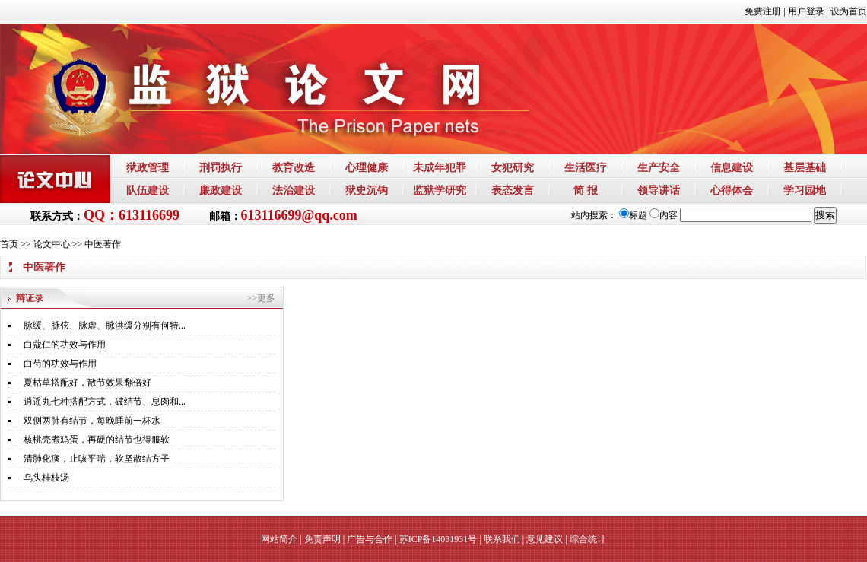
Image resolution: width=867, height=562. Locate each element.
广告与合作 (369, 539)
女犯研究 (512, 167)
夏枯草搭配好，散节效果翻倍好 (87, 382)
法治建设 (293, 190)
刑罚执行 (220, 167)
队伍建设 (147, 190)
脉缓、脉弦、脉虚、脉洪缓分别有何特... (105, 325)
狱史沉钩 (366, 190)
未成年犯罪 (439, 167)
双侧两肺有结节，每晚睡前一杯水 (92, 420)
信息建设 (731, 167)
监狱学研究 (439, 190)
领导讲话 (658, 190)
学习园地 (804, 190)
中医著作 (102, 244)
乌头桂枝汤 (46, 477)
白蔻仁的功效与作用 (65, 344)
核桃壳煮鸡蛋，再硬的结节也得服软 (97, 439)
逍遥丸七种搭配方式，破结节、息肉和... (105, 401)
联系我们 (502, 539)
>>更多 (260, 298)
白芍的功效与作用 (60, 363)
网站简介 (279, 539)
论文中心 (51, 244)
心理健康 (366, 167)
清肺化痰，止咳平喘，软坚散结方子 (97, 458)
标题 (633, 215)
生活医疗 (585, 167)
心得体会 (731, 190)
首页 (9, 244)
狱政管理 (147, 167)
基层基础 (804, 167)
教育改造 (293, 167)
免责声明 (322, 539)
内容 (663, 215)
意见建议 (544, 539)
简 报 (585, 190)
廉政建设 (220, 190)
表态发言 (512, 190)
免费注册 (763, 11)
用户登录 (806, 11)
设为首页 (848, 11)
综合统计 (588, 539)
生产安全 (658, 167)
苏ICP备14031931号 (438, 539)
